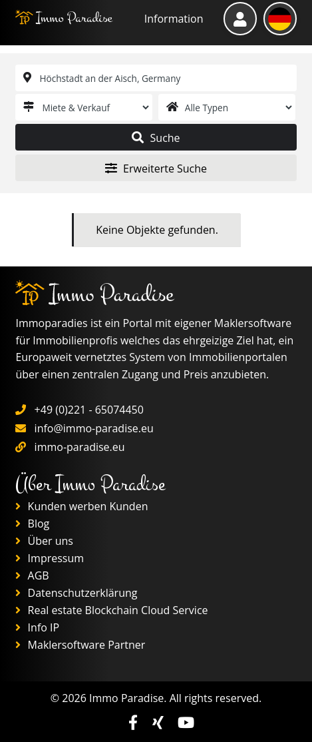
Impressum (49, 558)
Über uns (44, 541)
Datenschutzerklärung (76, 592)
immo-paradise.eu (80, 447)
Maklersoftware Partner (80, 644)
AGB (32, 575)
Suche (156, 138)
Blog (32, 523)
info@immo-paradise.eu (94, 428)
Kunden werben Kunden (81, 506)
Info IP (37, 627)
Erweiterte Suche (156, 168)
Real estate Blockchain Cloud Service (111, 610)
